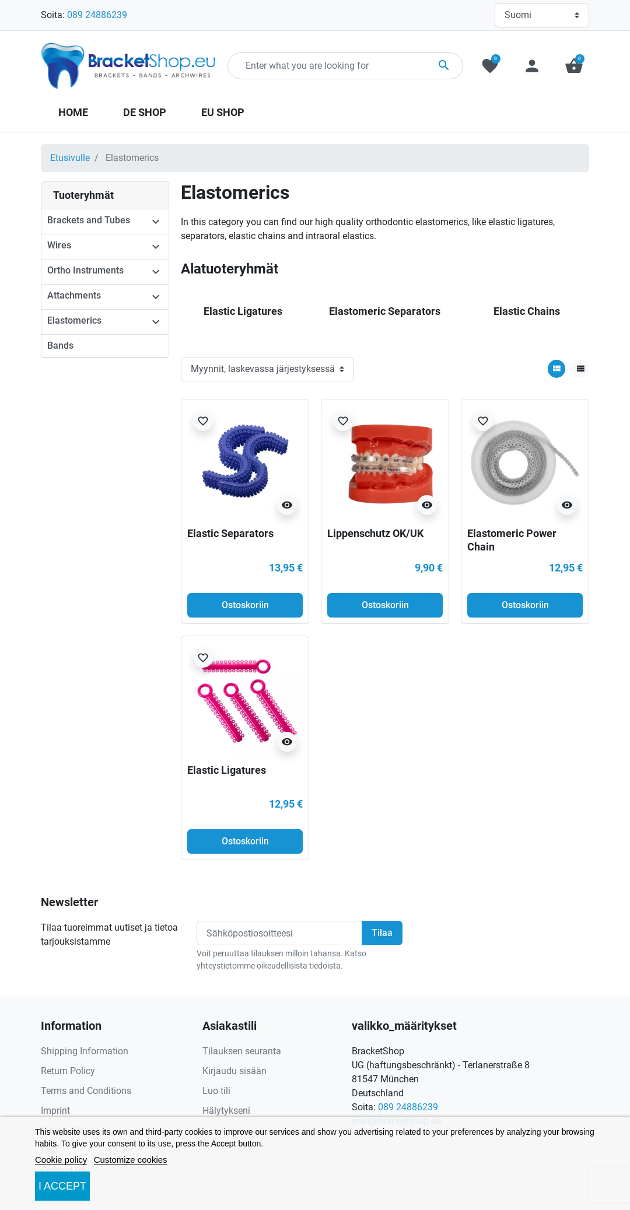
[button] (574, 66)
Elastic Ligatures (226, 770)
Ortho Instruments (85, 270)
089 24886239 (97, 14)
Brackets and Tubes (88, 220)
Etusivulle (70, 157)
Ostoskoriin (245, 605)
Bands (60, 345)
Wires (59, 245)
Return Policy (68, 1070)
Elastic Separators (230, 533)
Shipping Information (84, 1051)
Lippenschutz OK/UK (375, 533)
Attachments (74, 295)
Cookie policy (61, 1160)
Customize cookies (130, 1160)
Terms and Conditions (86, 1090)
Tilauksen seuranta (241, 1051)
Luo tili (216, 1090)
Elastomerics (74, 320)
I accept (62, 1186)
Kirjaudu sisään (234, 1070)
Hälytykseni (226, 1110)
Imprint (55, 1110)
